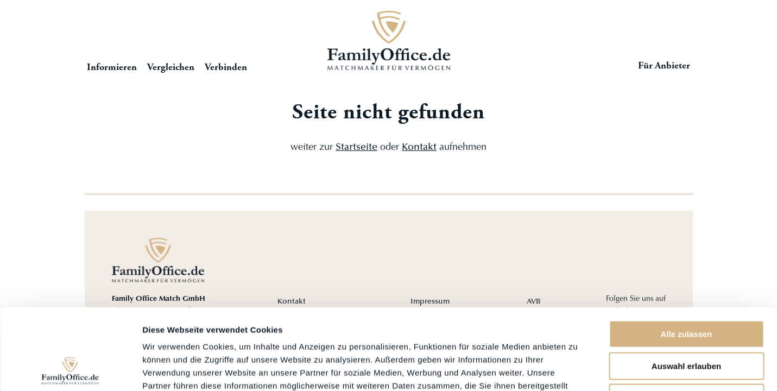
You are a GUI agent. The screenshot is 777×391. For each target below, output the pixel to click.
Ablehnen (686, 321)
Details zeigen (577, 369)
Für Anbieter (664, 66)
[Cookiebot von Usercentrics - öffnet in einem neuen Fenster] (70, 370)
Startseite (388, 40)
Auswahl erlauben (686, 290)
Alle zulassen (686, 258)
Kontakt (419, 148)
